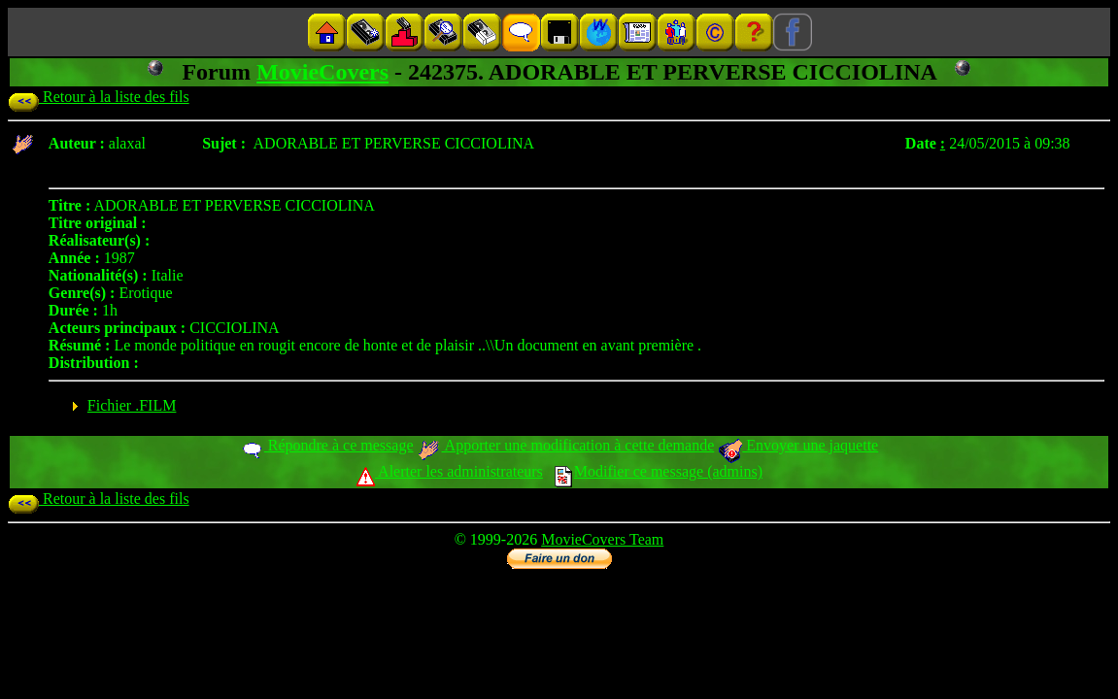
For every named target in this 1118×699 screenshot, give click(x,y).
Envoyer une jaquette (798, 445)
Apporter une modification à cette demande (565, 445)
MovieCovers (322, 71)
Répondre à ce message (327, 445)
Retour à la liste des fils (98, 96)
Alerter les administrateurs (449, 471)
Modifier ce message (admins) (658, 471)
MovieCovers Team (602, 539)
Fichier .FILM (132, 405)
